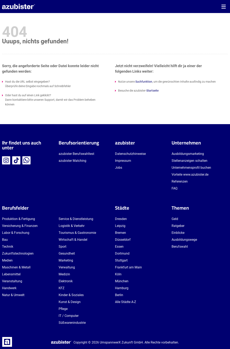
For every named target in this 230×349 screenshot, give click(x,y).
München (121, 281)
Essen (119, 246)
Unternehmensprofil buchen (191, 168)
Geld (175, 219)
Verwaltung (67, 267)
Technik (7, 246)
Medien (7, 260)
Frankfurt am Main (128, 267)
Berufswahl (180, 246)
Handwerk (9, 288)
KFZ (62, 288)
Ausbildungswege (184, 240)
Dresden (121, 219)
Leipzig (120, 226)
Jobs (118, 168)
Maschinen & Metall (16, 267)
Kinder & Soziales (71, 295)
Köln (118, 274)
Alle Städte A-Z (125, 302)
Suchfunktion (143, 81)
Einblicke (178, 233)
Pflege (63, 309)
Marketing (66, 260)
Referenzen (180, 181)
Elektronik (66, 281)
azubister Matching (72, 161)
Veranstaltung (12, 281)
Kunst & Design (70, 302)
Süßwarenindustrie (72, 323)
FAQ (174, 188)
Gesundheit (67, 253)
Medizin (64, 274)
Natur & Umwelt (13, 295)
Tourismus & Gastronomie (77, 233)
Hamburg (121, 288)
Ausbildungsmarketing (188, 154)
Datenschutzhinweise (130, 154)
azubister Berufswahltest (76, 154)
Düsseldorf (123, 240)
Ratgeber (178, 226)
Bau (5, 240)
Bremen (120, 233)
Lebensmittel (11, 274)
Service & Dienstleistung (76, 219)
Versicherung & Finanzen (20, 226)
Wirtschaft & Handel (73, 240)
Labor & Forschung (15, 233)
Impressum (123, 161)
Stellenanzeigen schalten (189, 161)
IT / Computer (69, 316)
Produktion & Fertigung (18, 219)
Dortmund (122, 253)
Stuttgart (121, 260)
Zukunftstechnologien (18, 253)
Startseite (152, 90)
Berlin (119, 295)
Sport (62, 246)
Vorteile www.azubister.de (190, 174)
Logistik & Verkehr (71, 226)
